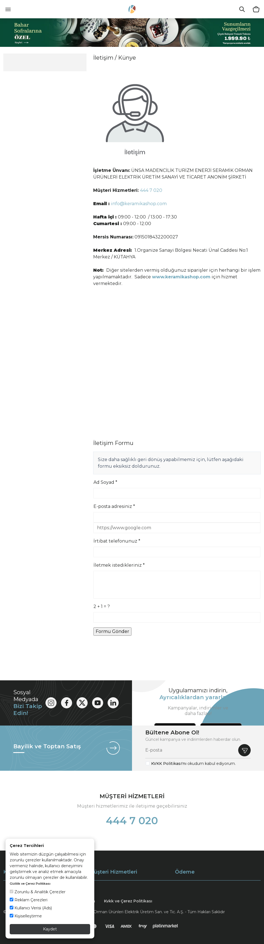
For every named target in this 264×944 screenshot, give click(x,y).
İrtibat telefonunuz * (116, 541)
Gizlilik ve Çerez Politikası (30, 884)
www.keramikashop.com (181, 276)
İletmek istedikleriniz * (119, 565)
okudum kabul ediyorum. (193, 763)
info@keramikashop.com (139, 203)
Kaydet (50, 929)
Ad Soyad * (105, 482)
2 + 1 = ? (101, 606)
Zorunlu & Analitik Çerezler (37, 891)
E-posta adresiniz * (114, 506)
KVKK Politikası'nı (168, 763)
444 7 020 (151, 190)
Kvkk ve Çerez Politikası (128, 901)
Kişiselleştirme (26, 916)
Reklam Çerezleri (28, 899)
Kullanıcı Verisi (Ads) (31, 907)
